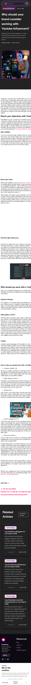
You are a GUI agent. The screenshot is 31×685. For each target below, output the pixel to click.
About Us (19, 645)
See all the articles (23, 514)
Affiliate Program (21, 650)
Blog (18, 642)
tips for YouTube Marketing (9, 474)
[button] (14, 3)
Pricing (18, 647)
